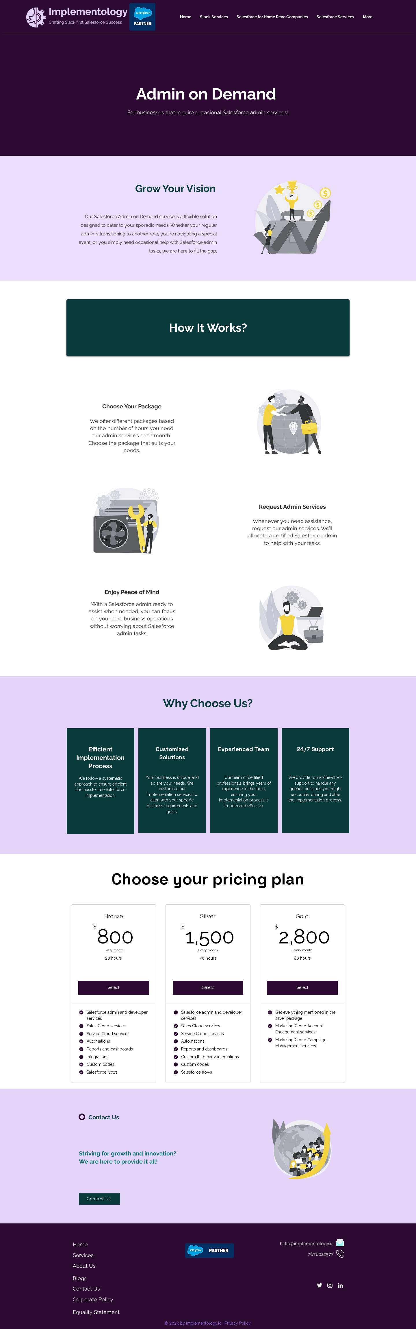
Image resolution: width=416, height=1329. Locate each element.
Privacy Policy (238, 1323)
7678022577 (321, 1254)
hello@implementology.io (307, 1243)
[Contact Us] (99, 1199)
